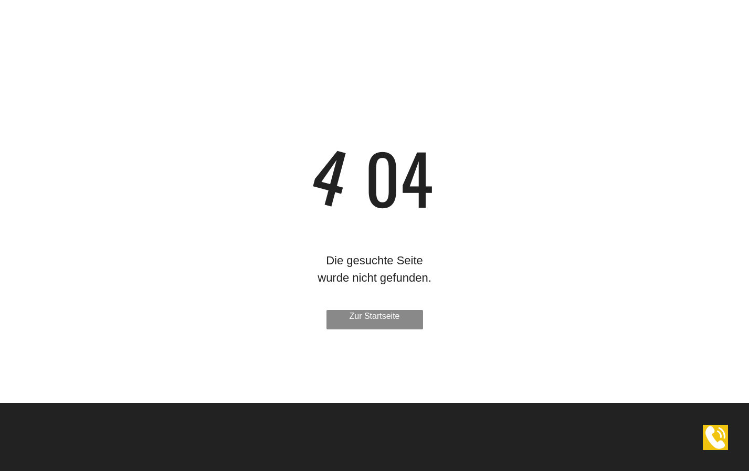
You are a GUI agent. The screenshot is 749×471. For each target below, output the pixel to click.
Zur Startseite (374, 316)
